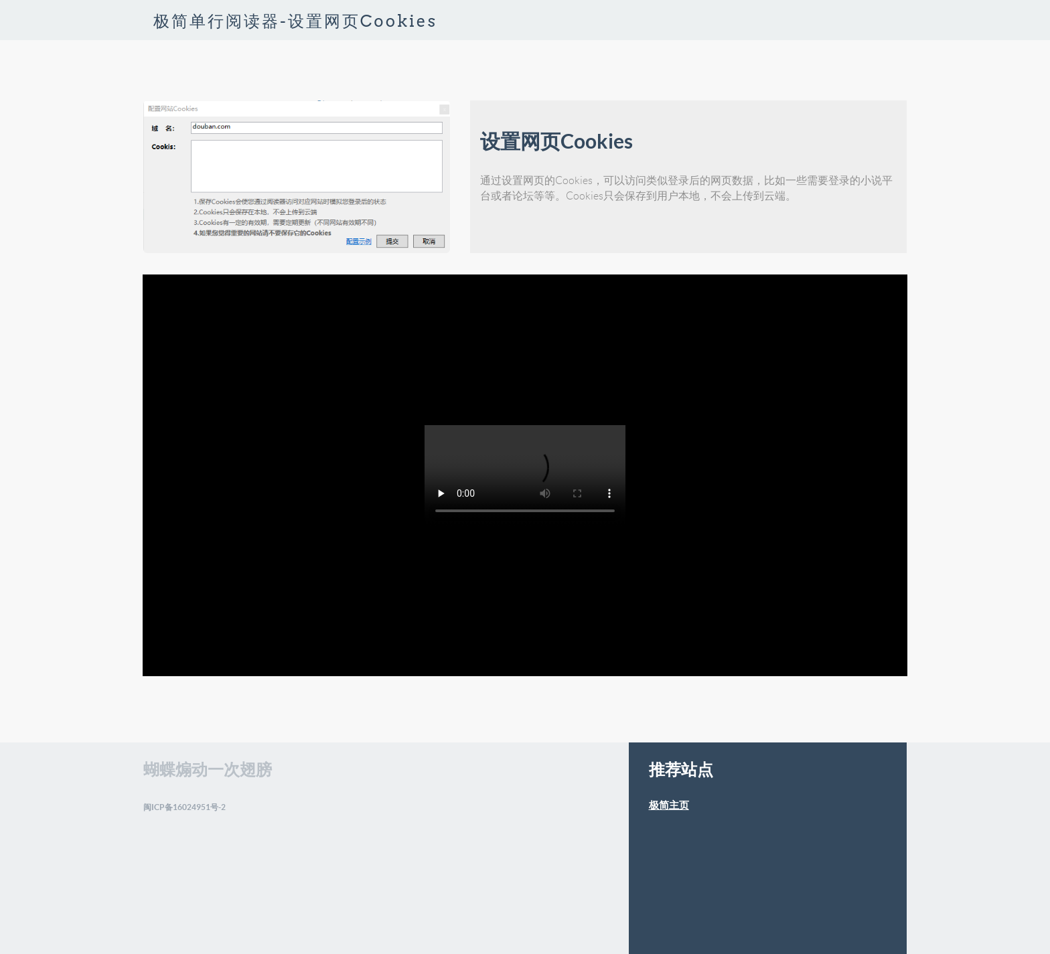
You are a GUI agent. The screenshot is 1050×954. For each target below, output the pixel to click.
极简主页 (669, 805)
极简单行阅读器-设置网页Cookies (295, 21)
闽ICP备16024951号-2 (184, 807)
